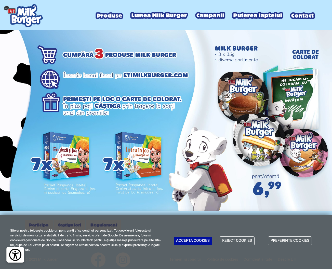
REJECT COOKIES (237, 241)
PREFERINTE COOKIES (290, 241)
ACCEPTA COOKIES (193, 241)
